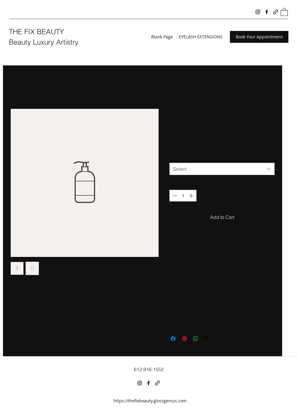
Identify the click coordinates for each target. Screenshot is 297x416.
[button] (284, 11)
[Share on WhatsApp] (195, 338)
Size (175, 156)
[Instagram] (258, 12)
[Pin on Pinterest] (184, 338)
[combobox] (222, 169)
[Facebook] (267, 12)
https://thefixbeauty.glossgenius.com (150, 401)
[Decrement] (174, 195)
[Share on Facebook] (173, 338)
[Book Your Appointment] (259, 37)
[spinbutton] (182, 195)
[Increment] (191, 195)
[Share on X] (207, 338)
